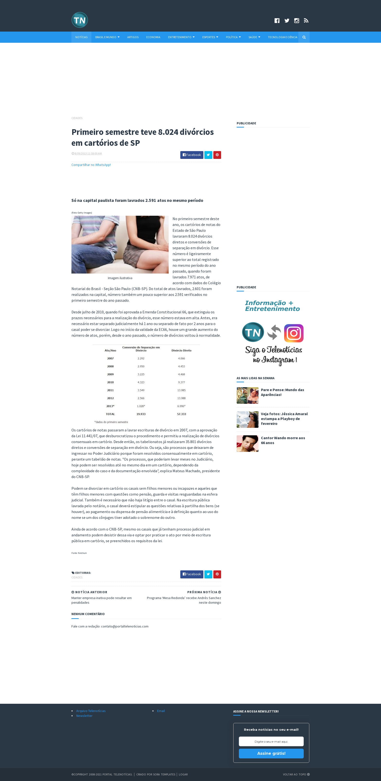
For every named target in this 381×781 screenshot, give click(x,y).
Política (233, 37)
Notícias (81, 37)
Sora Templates (164, 774)
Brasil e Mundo (107, 37)
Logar (183, 774)
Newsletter (84, 715)
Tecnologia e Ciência (282, 37)
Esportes (210, 37)
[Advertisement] (190, 82)
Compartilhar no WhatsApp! (91, 165)
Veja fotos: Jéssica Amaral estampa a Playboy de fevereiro (284, 418)
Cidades (76, 118)
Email (161, 711)
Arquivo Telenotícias (91, 711)
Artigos (133, 37)
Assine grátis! (271, 753)
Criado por (144, 774)
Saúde (254, 37)
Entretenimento (181, 37)
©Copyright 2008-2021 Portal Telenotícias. (101, 774)
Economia (153, 37)
